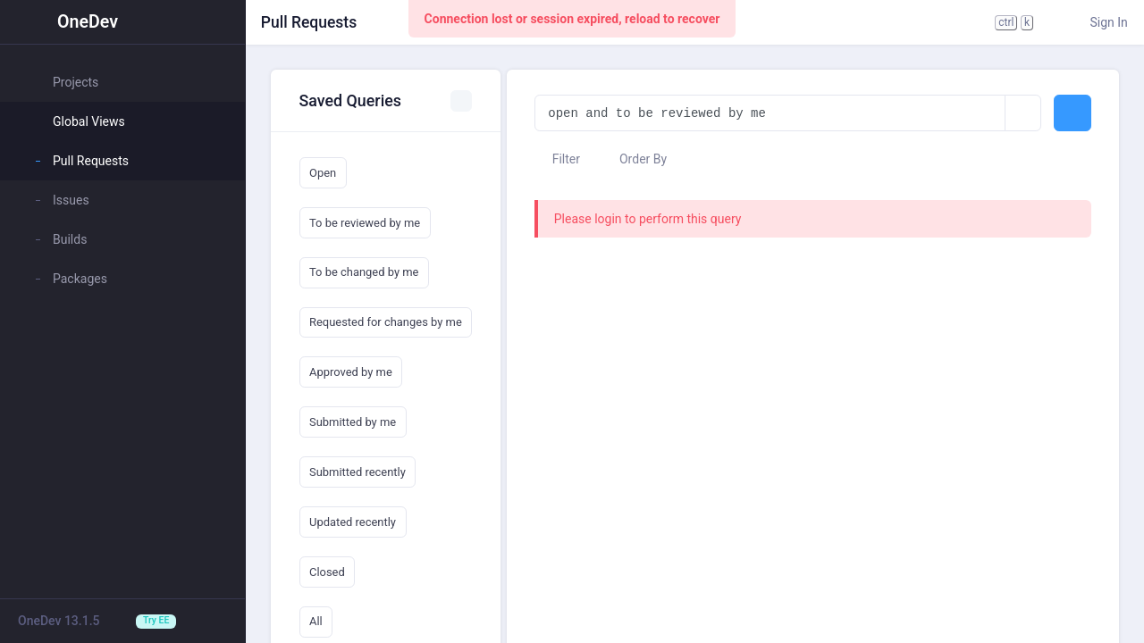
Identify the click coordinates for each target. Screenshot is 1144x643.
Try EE (156, 620)
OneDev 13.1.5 (59, 621)
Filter (557, 159)
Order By (635, 159)
